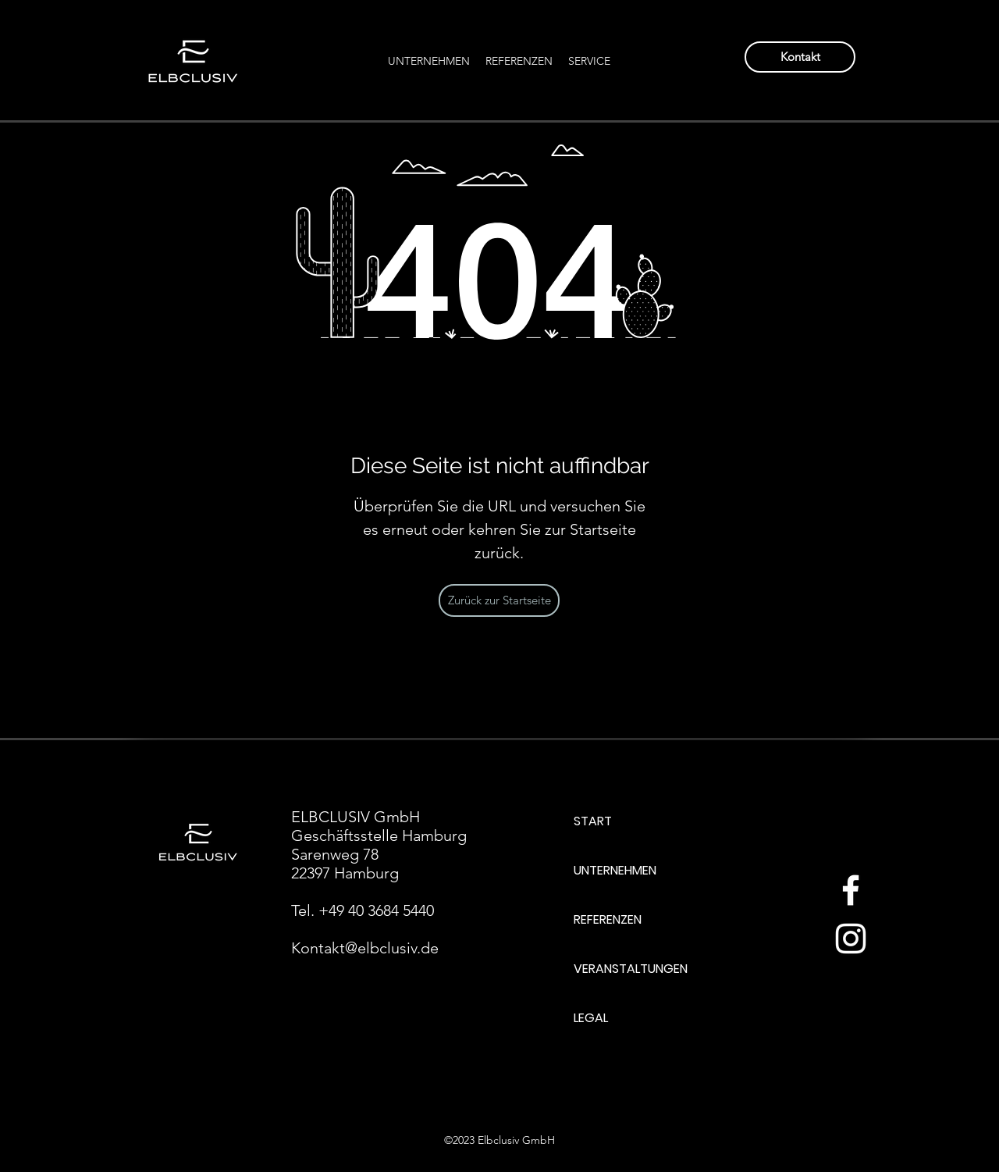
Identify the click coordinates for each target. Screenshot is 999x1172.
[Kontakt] (800, 57)
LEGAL (591, 1018)
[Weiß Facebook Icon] (850, 890)
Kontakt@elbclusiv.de (365, 948)
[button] (589, 61)
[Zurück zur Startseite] (499, 600)
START (593, 821)
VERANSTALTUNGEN (631, 969)
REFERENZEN (608, 919)
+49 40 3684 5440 (376, 910)
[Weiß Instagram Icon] (850, 938)
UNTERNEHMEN (615, 870)
